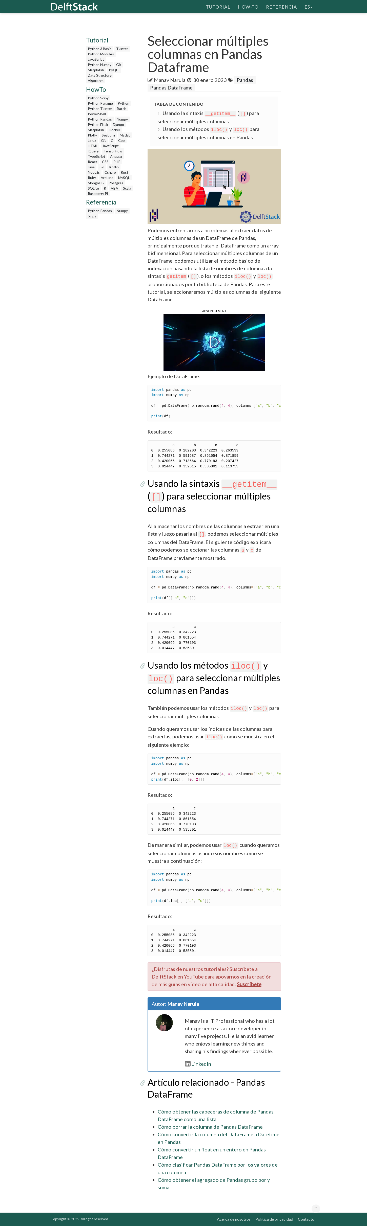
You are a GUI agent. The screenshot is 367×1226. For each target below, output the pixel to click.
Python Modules (101, 54)
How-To (248, 6)
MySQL (124, 177)
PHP (116, 162)
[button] (214, 341)
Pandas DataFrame (171, 87)
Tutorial (218, 6)
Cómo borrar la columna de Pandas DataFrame (210, 1127)
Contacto (306, 1219)
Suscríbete (249, 984)
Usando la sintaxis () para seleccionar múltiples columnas (213, 496)
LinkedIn (198, 1064)
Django (118, 124)
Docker (114, 130)
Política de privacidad (274, 1219)
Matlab (125, 135)
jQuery (93, 151)
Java (91, 167)
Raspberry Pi (98, 193)
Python (123, 103)
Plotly (92, 135)
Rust (124, 172)
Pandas (245, 80)
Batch (121, 108)
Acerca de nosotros (234, 1219)
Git (118, 64)
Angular (116, 156)
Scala (127, 188)
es (308, 6)
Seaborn (108, 135)
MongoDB (96, 183)
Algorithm (96, 80)
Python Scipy (98, 98)
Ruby (92, 177)
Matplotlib (96, 70)
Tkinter (122, 49)
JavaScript (96, 59)
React (92, 162)
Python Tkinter (100, 108)
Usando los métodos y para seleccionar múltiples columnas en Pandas (214, 678)
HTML (93, 146)
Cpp (121, 140)
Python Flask (98, 124)
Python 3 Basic (99, 49)
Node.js (94, 172)
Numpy (122, 119)
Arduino (107, 177)
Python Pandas (100, 119)
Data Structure (100, 75)
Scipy (92, 216)
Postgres (116, 183)
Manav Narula (170, 80)
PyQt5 (114, 70)
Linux (92, 140)
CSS (105, 162)
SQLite (93, 188)
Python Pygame (100, 103)
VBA (114, 188)
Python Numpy (99, 64)
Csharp (110, 172)
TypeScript (96, 156)
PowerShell (97, 114)
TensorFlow (113, 151)
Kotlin (114, 167)
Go (101, 167)
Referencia (281, 6)
